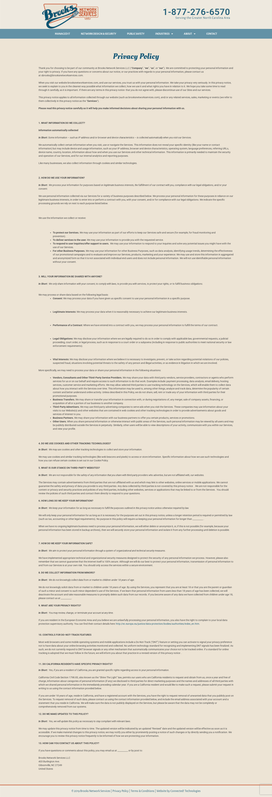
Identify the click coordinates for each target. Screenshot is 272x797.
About (190, 34)
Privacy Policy (120, 791)
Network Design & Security (98, 33)
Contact (211, 33)
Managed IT (62, 33)
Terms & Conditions (142, 791)
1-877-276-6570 (196, 12)
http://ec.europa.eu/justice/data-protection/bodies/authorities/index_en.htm (157, 623)
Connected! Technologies (185, 791)
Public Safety (135, 33)
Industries (164, 34)
